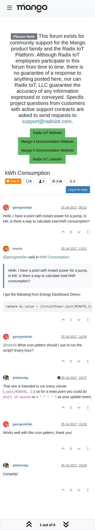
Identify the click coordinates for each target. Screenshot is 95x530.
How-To (13, 181)
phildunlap (20, 378)
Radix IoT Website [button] (47, 133)
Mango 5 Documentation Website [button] (47, 150)
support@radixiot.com (46, 121)
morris (17, 248)
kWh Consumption (54, 257)
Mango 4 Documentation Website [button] (47, 142)
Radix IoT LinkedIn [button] (47, 159)
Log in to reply (78, 189)
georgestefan (22, 207)
